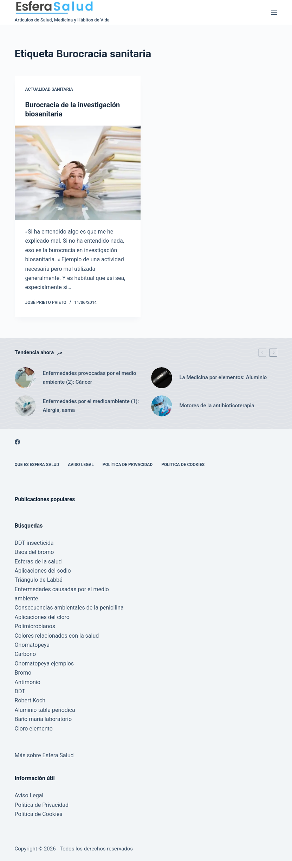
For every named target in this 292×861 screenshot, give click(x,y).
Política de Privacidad (128, 464)
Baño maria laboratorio (43, 719)
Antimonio (27, 682)
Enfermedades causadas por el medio (62, 589)
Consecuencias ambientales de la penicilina (69, 607)
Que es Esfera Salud (37, 464)
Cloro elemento (34, 728)
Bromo (23, 672)
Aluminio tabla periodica (45, 710)
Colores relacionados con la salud (57, 635)
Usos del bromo (34, 552)
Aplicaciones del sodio (43, 570)
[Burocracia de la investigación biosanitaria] (78, 173)
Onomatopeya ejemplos (44, 663)
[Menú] (274, 12)
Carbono (25, 654)
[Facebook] (17, 442)
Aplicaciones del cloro (42, 617)
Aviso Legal (81, 464)
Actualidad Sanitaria (49, 89)
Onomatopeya (32, 645)
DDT (20, 691)
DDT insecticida (34, 543)
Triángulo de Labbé (39, 579)
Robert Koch (30, 700)
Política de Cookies (183, 464)
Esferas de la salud (38, 561)
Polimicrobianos (35, 626)
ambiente (26, 598)
